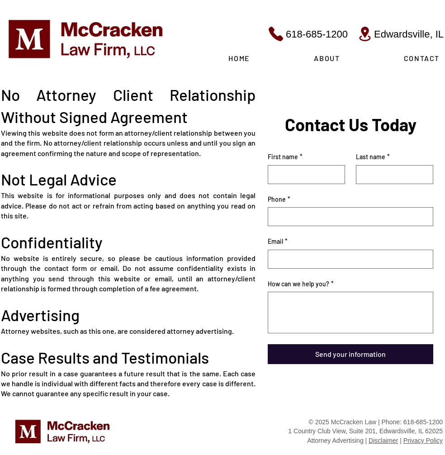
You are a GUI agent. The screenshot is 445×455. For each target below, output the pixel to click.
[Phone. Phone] (347, 217)
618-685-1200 (317, 34)
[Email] (347, 259)
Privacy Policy (423, 440)
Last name (373, 156)
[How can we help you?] (350, 312)
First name (285, 156)
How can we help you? (301, 284)
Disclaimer (383, 440)
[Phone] (275, 33)
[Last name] (391, 175)
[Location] (365, 33)
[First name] (303, 175)
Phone (279, 199)
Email (278, 241)
